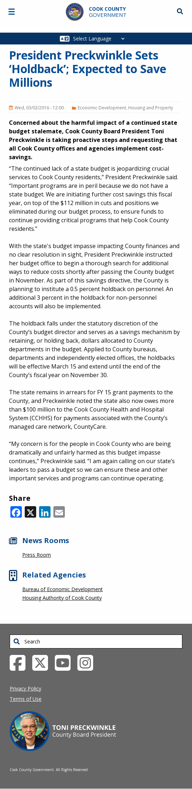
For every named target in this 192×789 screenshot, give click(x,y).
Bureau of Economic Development (62, 589)
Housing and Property (150, 108)
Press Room (36, 554)
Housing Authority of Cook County (62, 597)
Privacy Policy (25, 688)
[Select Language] (100, 38)
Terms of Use (26, 698)
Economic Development (102, 108)
